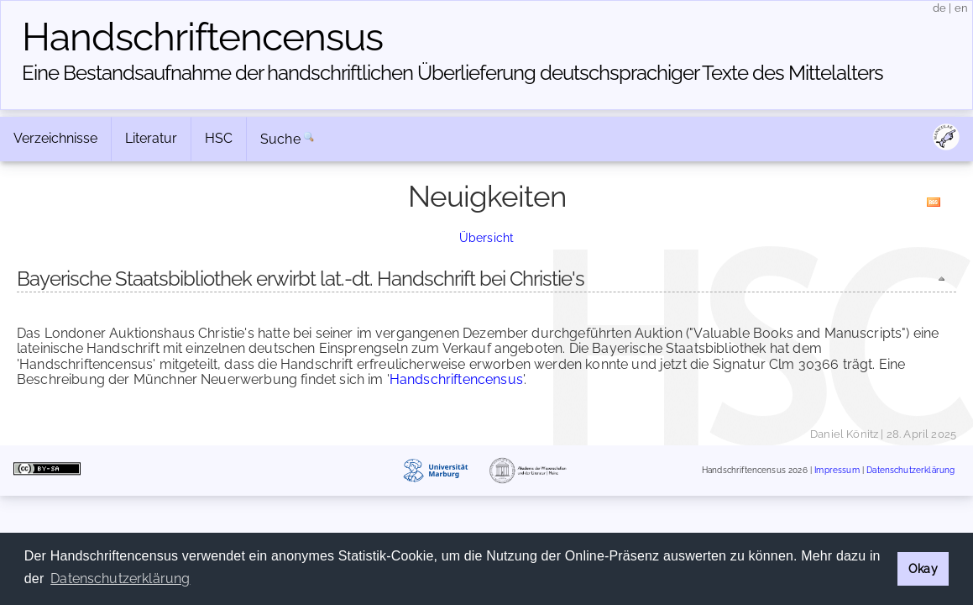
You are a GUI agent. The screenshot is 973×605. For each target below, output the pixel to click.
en (961, 8)
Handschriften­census (202, 37)
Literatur (151, 138)
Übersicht (486, 237)
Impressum (836, 470)
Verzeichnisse (55, 138)
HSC (219, 138)
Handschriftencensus (456, 379)
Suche (280, 139)
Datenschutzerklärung (910, 470)
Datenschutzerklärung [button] (120, 579)
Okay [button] (923, 568)
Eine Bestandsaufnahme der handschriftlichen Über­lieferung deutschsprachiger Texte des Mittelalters (452, 72)
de (939, 8)
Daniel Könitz (844, 434)
